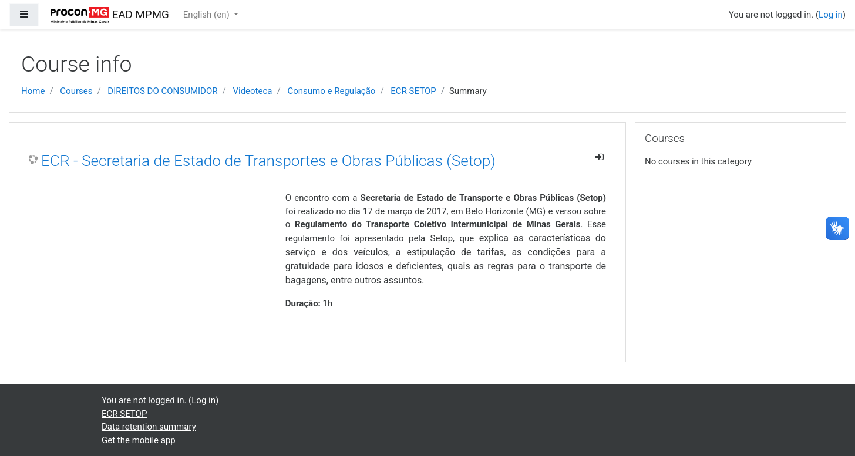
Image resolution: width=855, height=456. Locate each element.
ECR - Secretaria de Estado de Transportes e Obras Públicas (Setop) (268, 161)
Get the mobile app (139, 440)
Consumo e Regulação (331, 91)
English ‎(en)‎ (207, 14)
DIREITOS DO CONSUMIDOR (162, 91)
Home (33, 91)
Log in (831, 14)
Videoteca (252, 91)
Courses (76, 91)
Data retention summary (149, 426)
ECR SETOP (413, 91)
